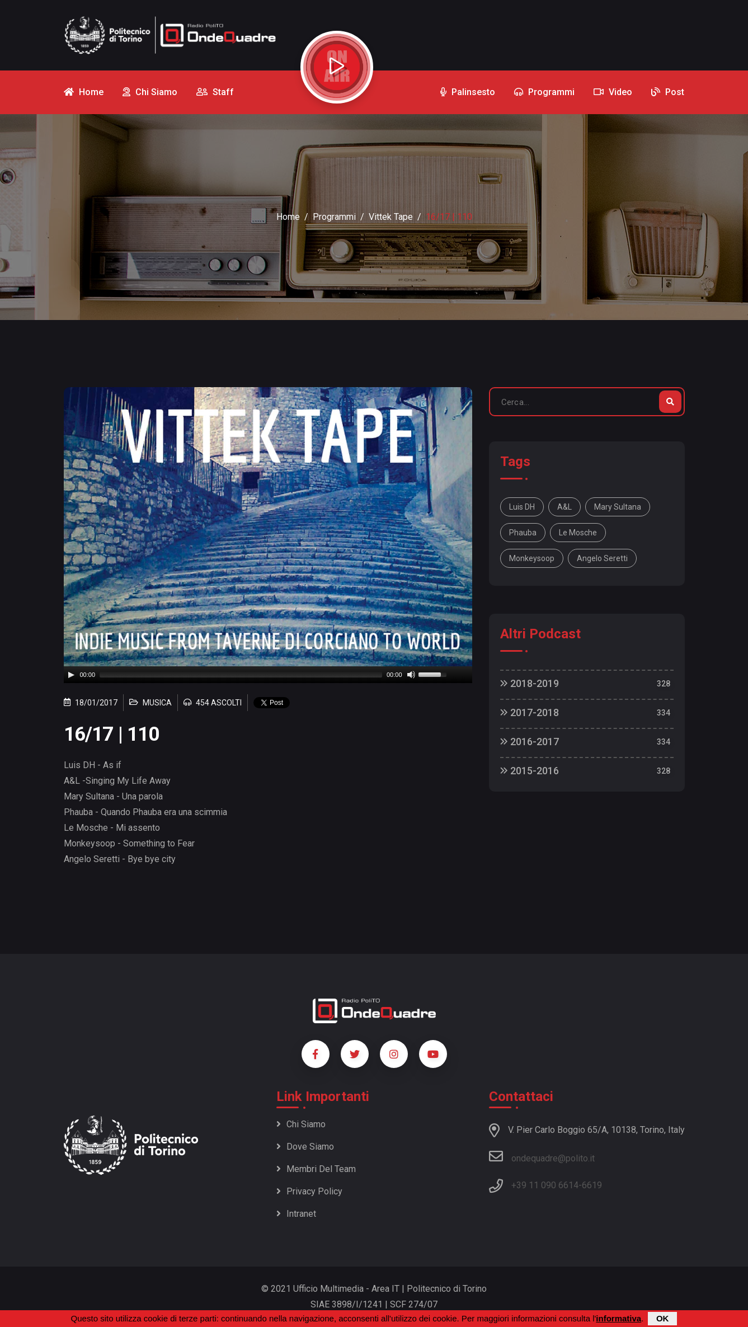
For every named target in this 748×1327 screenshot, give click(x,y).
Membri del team (316, 1169)
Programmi (334, 216)
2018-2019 (529, 683)
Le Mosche (578, 532)
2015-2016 (529, 771)
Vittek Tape (391, 216)
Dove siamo (305, 1146)
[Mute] (411, 674)
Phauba (523, 532)
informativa (618, 1318)
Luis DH (522, 506)
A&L (564, 506)
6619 (592, 1185)
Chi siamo (301, 1124)
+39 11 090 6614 (544, 1185)
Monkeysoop (531, 558)
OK (662, 1318)
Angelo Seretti (602, 558)
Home (288, 216)
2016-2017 (529, 741)
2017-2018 (529, 712)
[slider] (241, 674)
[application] (268, 674)
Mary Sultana (617, 506)
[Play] (71, 674)
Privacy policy (309, 1191)
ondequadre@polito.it (542, 1156)
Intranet (296, 1213)
